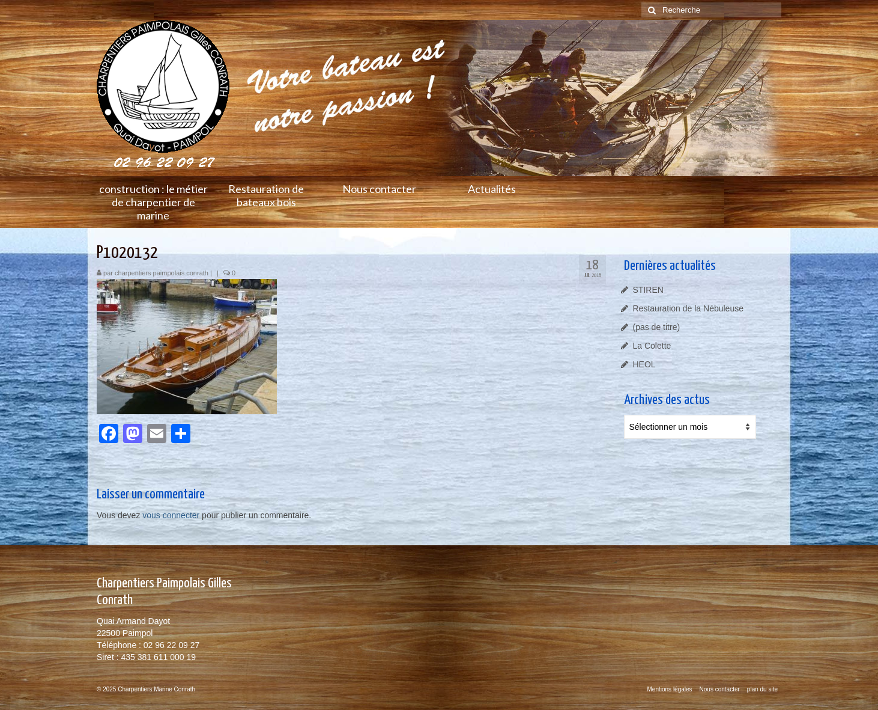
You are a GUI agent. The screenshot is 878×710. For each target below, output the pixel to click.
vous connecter (170, 515)
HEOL (644, 364)
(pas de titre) (656, 327)
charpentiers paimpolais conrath (161, 273)
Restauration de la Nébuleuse (688, 308)
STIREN (648, 290)
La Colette (652, 345)
